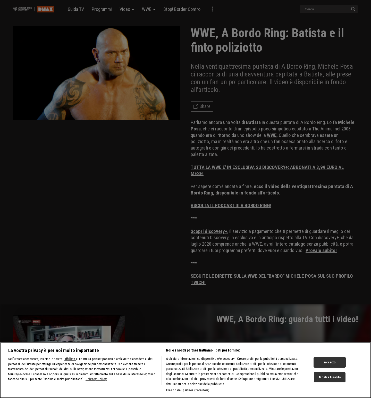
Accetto (329, 362)
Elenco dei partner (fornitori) (187, 390)
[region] (185, 370)
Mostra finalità (330, 377)
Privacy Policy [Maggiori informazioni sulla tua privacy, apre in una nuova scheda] (96, 379)
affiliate (70, 359)
